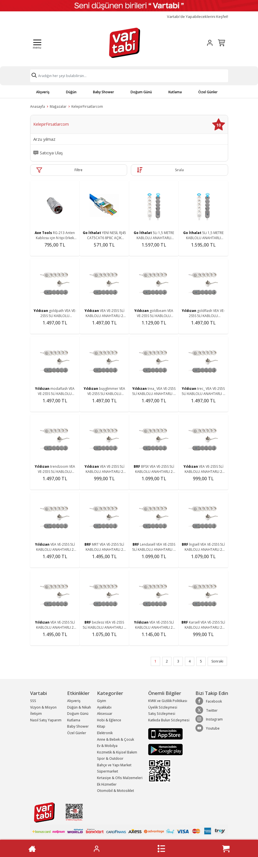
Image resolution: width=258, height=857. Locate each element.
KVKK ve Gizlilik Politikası (167, 700)
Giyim (101, 700)
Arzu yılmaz (44, 139)
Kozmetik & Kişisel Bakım (117, 752)
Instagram (209, 719)
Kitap (101, 726)
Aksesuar (104, 713)
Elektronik (105, 732)
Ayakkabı (104, 707)
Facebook (208, 701)
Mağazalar (58, 106)
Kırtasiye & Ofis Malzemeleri (120, 777)
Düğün (71, 92)
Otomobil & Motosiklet (115, 790)
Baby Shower (103, 92)
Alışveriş (42, 92)
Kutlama (175, 92)
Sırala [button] (179, 169)
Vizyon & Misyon (43, 707)
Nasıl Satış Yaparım (45, 720)
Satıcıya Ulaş (51, 153)
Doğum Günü (141, 92)
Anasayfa (37, 106)
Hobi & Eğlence (109, 720)
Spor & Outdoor (110, 758)
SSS (33, 700)
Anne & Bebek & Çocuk (115, 739)
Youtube (207, 728)
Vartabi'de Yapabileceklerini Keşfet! (197, 16)
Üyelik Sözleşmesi (162, 707)
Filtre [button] (78, 169)
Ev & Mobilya (107, 745)
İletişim (36, 713)
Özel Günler (208, 92)
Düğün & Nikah (79, 707)
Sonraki (217, 661)
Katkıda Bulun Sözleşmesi (168, 720)
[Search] (129, 75)
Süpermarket (107, 771)
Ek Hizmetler (107, 784)
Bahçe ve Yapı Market (114, 765)
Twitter (206, 710)
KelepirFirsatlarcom (87, 106)
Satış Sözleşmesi (161, 713)
